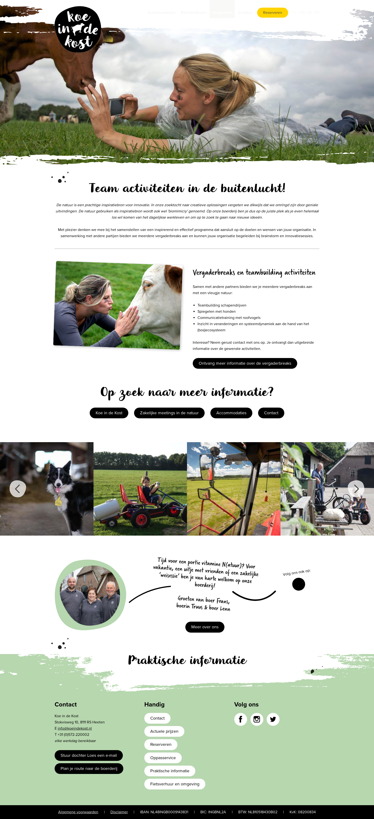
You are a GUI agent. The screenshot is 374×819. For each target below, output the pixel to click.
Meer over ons (204, 627)
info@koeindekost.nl (75, 728)
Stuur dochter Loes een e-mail (89, 755)
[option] (47, 489)
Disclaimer (119, 812)
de (310, 12)
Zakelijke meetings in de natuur (169, 412)
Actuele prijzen (164, 731)
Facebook (298, 584)
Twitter (273, 719)
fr (317, 12)
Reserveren (272, 12)
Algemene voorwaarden (78, 812)
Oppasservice (163, 757)
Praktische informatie (169, 770)
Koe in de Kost (109, 412)
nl (295, 12)
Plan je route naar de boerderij (89, 768)
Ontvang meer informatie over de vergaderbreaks (245, 363)
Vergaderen (222, 12)
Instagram (256, 719)
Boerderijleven (193, 12)
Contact (244, 12)
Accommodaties (161, 12)
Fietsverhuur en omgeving (174, 784)
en (303, 12)
